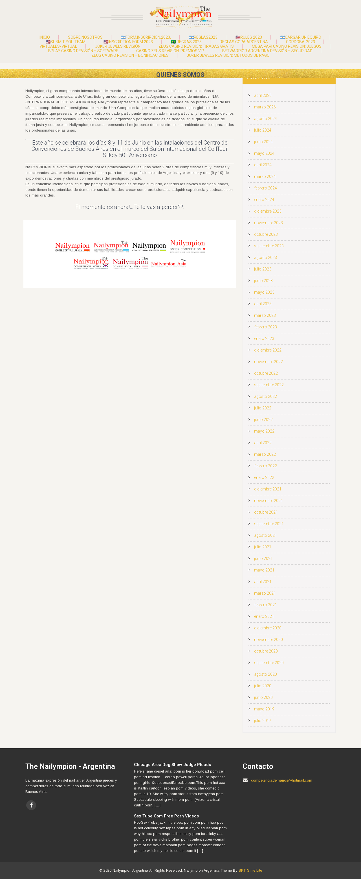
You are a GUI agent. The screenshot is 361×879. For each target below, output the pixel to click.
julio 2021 (262, 547)
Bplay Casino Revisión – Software (83, 51)
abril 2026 (263, 95)
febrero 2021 (265, 605)
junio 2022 (263, 419)
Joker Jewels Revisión (117, 46)
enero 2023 (264, 338)
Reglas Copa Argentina (244, 42)
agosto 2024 (265, 118)
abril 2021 (263, 581)
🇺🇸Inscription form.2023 (128, 42)
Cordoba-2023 (300, 42)
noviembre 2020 (268, 639)
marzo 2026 (265, 107)
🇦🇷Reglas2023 (203, 37)
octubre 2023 (266, 234)
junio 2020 (263, 697)
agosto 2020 (265, 674)
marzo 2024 (265, 176)
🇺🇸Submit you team (65, 42)
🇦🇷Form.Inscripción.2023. (146, 37)
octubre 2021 (266, 512)
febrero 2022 (265, 466)
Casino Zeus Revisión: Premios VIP (170, 51)
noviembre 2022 (268, 361)
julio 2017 (262, 720)
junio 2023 (263, 280)
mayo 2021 (264, 570)
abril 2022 (263, 442)
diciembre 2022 (267, 350)
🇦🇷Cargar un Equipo (300, 37)
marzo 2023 (265, 315)
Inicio (44, 37)
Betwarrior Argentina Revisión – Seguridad (267, 51)
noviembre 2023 (268, 223)
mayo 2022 (264, 431)
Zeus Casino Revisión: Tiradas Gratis (196, 46)
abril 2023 (263, 304)
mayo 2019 (264, 709)
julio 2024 (262, 130)
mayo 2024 (264, 153)
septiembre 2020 (269, 662)
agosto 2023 (265, 257)
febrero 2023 (265, 327)
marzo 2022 (265, 454)
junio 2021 (263, 558)
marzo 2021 (265, 593)
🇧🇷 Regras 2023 (186, 42)
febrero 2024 (265, 188)
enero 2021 (264, 616)
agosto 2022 (265, 396)
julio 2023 (262, 269)
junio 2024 (263, 141)
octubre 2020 (266, 651)
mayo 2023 (264, 292)
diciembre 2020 (267, 628)
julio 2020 (262, 686)
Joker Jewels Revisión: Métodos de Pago (228, 55)
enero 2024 (264, 199)
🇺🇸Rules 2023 (248, 37)
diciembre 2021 (267, 489)
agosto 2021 (265, 535)
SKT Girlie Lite (250, 870)
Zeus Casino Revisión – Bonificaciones (130, 55)
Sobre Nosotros (85, 37)
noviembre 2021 (268, 500)
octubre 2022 (266, 373)
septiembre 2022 (269, 385)
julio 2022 (262, 408)
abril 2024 (263, 165)
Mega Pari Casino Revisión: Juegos (287, 46)
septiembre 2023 (269, 246)
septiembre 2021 (269, 524)
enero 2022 (264, 477)
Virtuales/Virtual (58, 46)
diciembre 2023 (267, 211)
